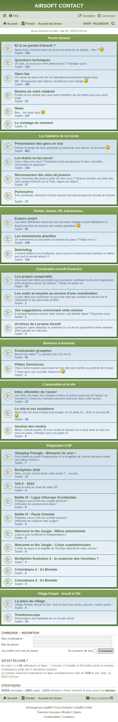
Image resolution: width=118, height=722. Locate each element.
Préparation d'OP (59, 445)
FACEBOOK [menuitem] (101, 23)
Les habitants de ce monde (59, 136)
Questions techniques (32, 60)
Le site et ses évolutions (34, 409)
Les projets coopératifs (33, 276)
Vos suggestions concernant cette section (49, 310)
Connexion (9, 632)
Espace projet (26, 218)
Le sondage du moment (34, 123)
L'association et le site (59, 384)
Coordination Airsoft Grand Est (59, 269)
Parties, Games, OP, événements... (59, 211)
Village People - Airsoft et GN (59, 593)
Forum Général (59, 38)
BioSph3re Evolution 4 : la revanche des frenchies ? (57, 558)
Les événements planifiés (35, 236)
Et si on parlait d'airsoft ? (35, 45)
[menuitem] (14, 16)
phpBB (47, 707)
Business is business (59, 343)
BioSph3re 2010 (27, 470)
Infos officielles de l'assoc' (36, 392)
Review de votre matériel (35, 91)
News (19, 108)
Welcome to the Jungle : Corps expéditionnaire (53, 545)
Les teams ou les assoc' (34, 158)
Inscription (30, 632)
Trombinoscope (27, 615)
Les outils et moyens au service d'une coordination (56, 293)
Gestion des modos (30, 426)
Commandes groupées (33, 351)
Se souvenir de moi (82, 651)
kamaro (110, 690)
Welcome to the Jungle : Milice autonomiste (50, 531)
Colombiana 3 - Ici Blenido (36, 580)
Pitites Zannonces (29, 364)
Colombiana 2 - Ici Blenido (36, 569)
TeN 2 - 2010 (24, 484)
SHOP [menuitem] (87, 23)
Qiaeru (77, 712)
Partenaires (24, 192)
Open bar (22, 74)
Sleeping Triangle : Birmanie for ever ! (45, 453)
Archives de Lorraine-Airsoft (38, 324)
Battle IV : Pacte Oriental (34, 514)
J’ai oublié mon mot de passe (19, 650)
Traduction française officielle (53, 712)
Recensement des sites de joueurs (42, 175)
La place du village (30, 601)
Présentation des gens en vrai (39, 143)
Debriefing (23, 250)
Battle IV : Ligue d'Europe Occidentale (45, 497)
